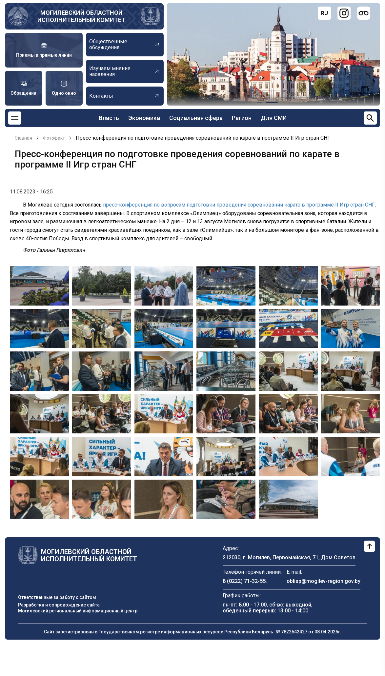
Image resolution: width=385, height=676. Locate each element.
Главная (23, 138)
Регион (242, 117)
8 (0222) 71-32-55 (244, 581)
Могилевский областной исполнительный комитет (81, 16)
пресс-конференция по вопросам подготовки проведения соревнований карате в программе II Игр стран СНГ (239, 205)
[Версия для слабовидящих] (363, 13)
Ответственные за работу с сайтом (57, 597)
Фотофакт (54, 138)
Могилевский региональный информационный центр (77, 610)
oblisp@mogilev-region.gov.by (323, 581)
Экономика (144, 117)
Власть (109, 117)
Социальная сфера (196, 117)
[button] (39, 285)
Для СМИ (274, 117)
